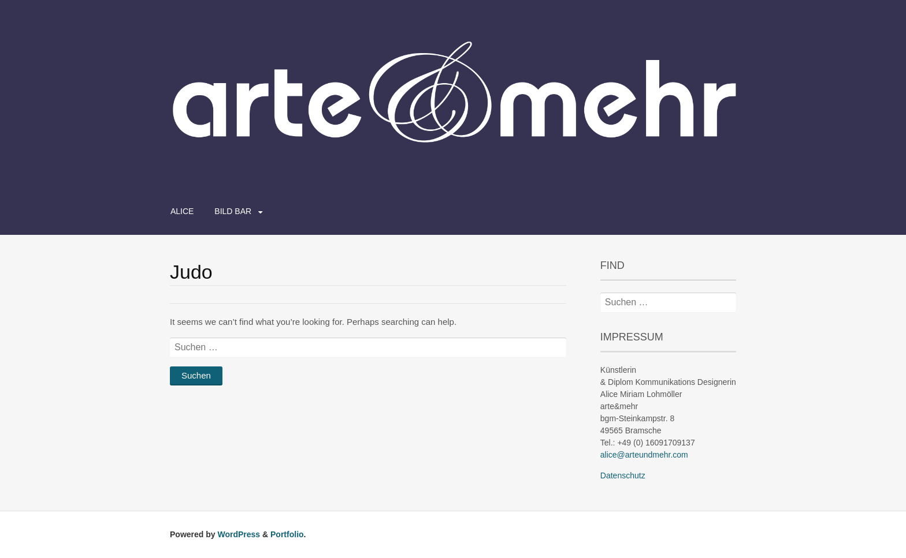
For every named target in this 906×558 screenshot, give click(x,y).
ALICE (182, 211)
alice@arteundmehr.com (644, 454)
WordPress (238, 534)
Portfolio (287, 534)
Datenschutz (622, 475)
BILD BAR (232, 211)
